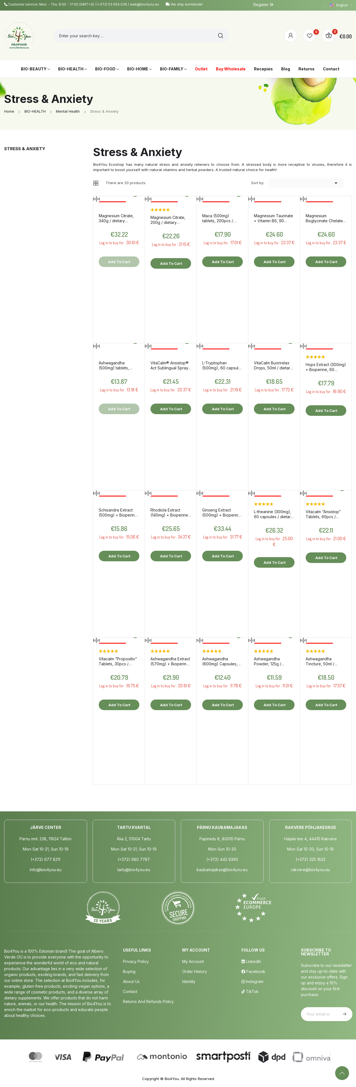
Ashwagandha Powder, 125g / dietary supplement (271, 661)
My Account (193, 961)
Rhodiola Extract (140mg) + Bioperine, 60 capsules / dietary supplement (169, 513)
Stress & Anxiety (24, 149)
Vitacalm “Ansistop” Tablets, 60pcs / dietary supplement (323, 514)
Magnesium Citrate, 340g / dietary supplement (116, 218)
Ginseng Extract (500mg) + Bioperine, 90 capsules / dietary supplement (222, 513)
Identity (189, 981)
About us (131, 981)
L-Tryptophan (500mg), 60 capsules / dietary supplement (222, 365)
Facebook (253, 971)
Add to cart (170, 263)
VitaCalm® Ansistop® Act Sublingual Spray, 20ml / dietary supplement (169, 365)
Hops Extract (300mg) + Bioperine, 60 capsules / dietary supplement (326, 367)
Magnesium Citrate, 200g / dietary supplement (168, 220)
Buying (129, 971)
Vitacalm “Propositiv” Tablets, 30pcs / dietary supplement (118, 661)
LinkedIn (251, 961)
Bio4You (172, 1078)
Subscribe (343, 1014)
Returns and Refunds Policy (148, 1001)
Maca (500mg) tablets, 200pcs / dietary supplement (220, 218)
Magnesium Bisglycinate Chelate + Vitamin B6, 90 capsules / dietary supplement (324, 218)
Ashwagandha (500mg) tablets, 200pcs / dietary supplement (114, 365)
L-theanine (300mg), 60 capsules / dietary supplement (273, 514)
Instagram (252, 981)
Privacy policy (136, 961)
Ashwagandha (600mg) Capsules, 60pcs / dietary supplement (220, 661)
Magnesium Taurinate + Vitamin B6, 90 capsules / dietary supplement (273, 218)
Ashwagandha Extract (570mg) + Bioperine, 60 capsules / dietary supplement (170, 661)
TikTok (250, 991)
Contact (130, 991)
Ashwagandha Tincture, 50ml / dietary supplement (323, 661)
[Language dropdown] (341, 5)
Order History (194, 971)
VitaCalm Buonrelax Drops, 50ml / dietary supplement (273, 365)
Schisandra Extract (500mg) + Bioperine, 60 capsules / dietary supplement (118, 513)
